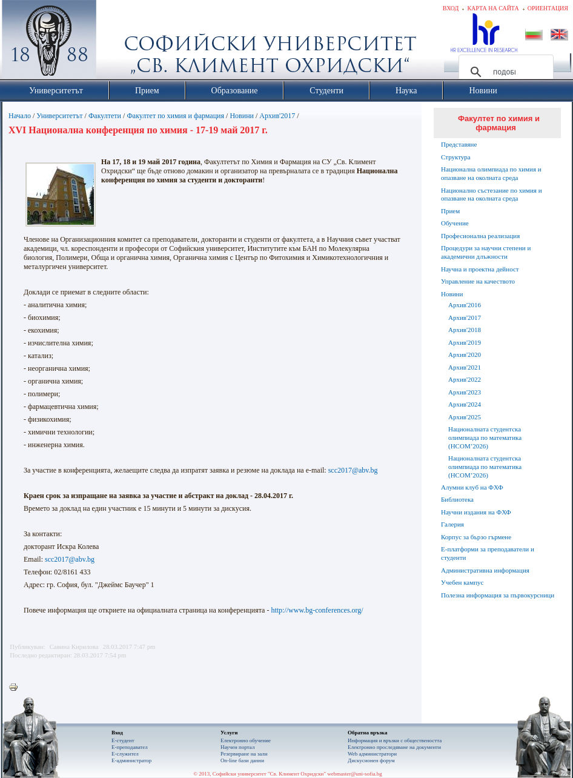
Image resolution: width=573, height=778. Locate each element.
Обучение (455, 223)
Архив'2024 (464, 404)
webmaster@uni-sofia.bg (354, 774)
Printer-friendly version (16, 687)
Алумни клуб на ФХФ (472, 487)
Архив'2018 (464, 329)
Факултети (104, 115)
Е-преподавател (129, 747)
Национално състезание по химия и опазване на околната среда (491, 194)
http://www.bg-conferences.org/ (317, 610)
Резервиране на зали (244, 754)
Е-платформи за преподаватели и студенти (487, 553)
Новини (242, 115)
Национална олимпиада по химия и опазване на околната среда (491, 173)
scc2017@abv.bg (353, 470)
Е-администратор (131, 760)
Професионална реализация (480, 235)
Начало (19, 115)
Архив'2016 (464, 304)
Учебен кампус (462, 582)
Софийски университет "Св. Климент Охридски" (118, 42)
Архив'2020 (464, 354)
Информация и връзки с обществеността (395, 740)
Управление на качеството (478, 281)
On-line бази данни (242, 760)
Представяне (459, 144)
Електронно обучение (245, 740)
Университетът (59, 115)
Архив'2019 (464, 342)
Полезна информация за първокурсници (497, 595)
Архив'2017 (277, 115)
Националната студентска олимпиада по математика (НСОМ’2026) (485, 437)
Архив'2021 (464, 367)
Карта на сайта (492, 8)
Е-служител (125, 754)
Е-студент (122, 740)
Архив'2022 (464, 379)
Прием (450, 210)
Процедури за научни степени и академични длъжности (486, 252)
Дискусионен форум (371, 760)
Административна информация (485, 570)
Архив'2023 (464, 392)
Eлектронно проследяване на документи (394, 747)
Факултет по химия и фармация (175, 115)
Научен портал (237, 747)
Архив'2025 (464, 417)
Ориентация (548, 8)
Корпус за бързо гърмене (476, 536)
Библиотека (457, 499)
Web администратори (372, 754)
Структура (456, 157)
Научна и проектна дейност (480, 269)
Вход (451, 8)
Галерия (452, 524)
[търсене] (504, 72)
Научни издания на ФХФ (476, 512)
